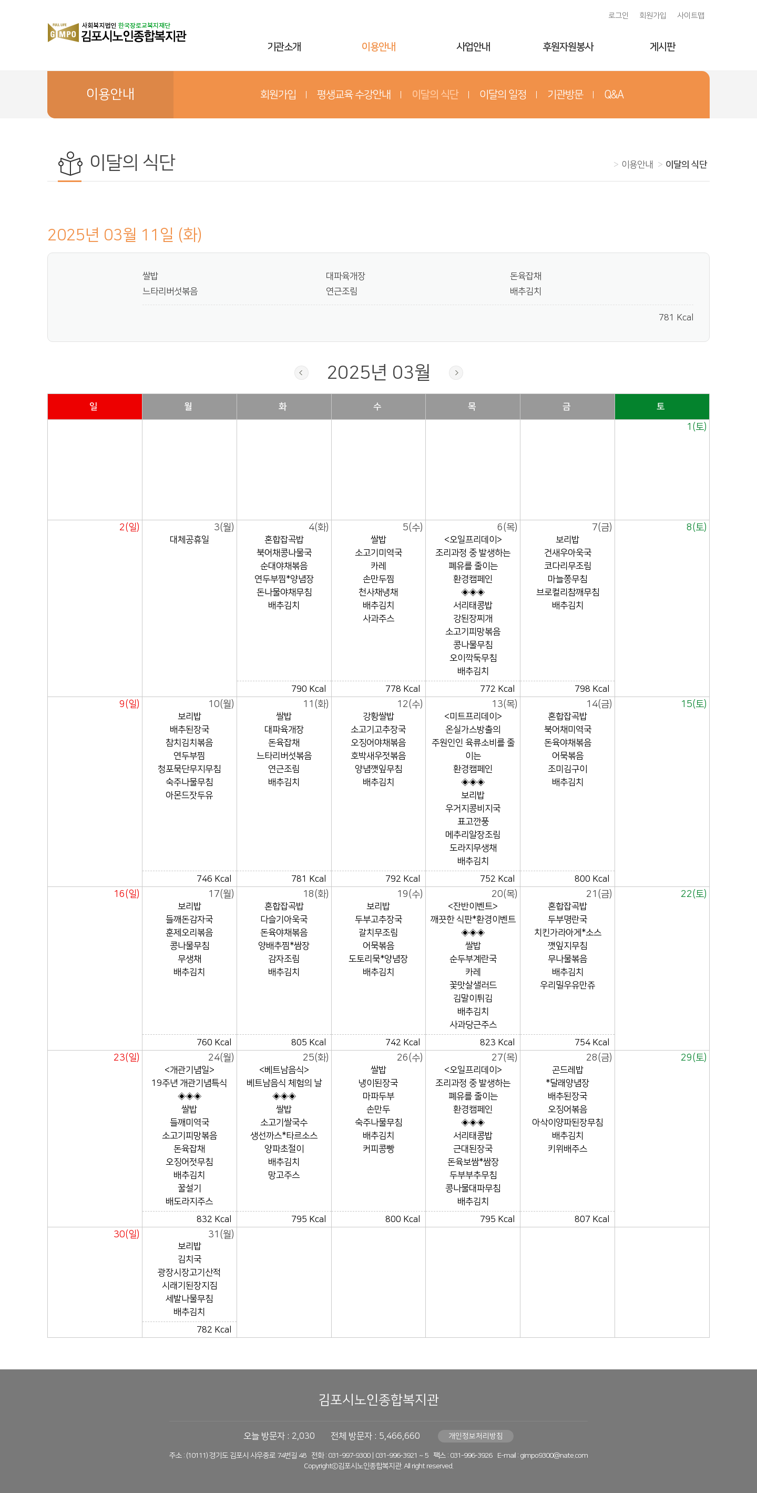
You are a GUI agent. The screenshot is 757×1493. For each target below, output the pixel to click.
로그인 (618, 16)
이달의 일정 (502, 94)
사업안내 (473, 47)
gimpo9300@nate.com (554, 1455)
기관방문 (565, 94)
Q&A (613, 94)
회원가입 (653, 16)
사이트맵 (690, 16)
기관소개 (284, 47)
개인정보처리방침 (475, 1436)
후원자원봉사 (568, 47)
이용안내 (378, 47)
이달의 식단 (435, 94)
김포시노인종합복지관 (378, 1400)
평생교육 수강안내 (354, 94)
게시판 (662, 47)
